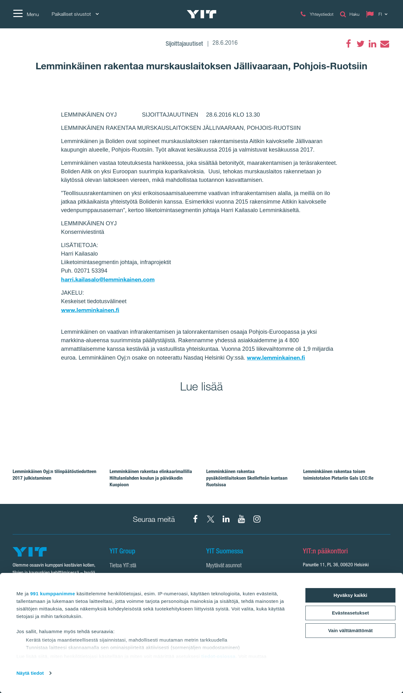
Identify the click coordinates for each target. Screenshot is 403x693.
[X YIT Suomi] (211, 519)
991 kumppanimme (52, 593)
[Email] (384, 44)
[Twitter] (360, 44)
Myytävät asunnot (223, 566)
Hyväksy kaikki (350, 595)
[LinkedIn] (372, 44)
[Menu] (26, 14)
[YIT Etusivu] (201, 14)
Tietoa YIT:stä (123, 566)
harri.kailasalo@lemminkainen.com (108, 279)
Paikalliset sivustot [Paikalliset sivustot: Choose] (75, 14)
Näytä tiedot (30, 673)
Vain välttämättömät (350, 630)
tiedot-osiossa (218, 656)
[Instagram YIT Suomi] (257, 519)
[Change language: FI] (378, 14)
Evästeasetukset (350, 612)
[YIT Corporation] (226, 519)
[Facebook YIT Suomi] (195, 519)
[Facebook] (348, 44)
